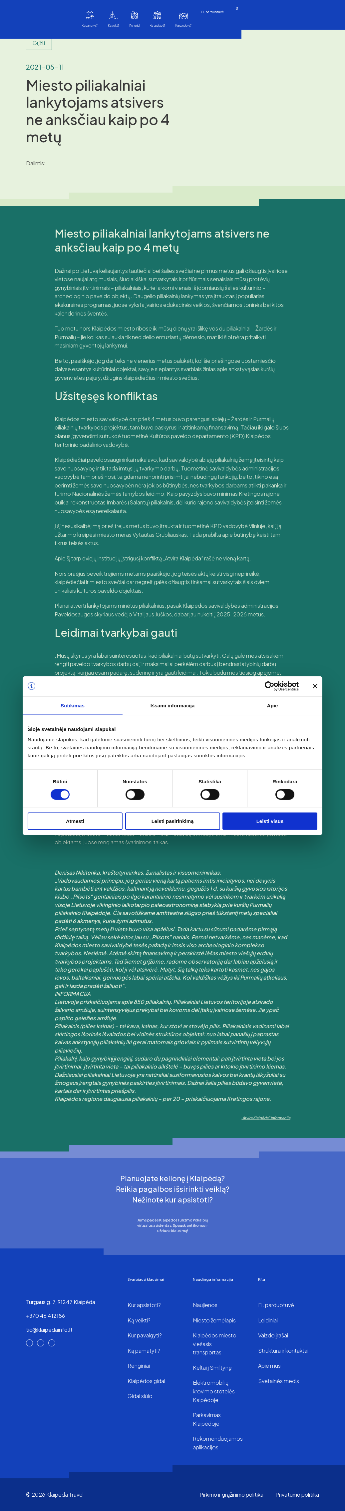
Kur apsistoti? (157, 25)
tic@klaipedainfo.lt (49, 1329)
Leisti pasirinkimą (173, 821)
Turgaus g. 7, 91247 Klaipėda (60, 1301)
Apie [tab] (272, 705)
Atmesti (75, 821)
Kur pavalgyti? (183, 25)
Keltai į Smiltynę (212, 1367)
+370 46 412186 (45, 1315)
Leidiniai (268, 1320)
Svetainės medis (278, 1380)
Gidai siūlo (140, 1395)
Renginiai (134, 25)
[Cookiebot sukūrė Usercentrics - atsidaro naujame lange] (269, 686)
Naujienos (205, 1304)
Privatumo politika (297, 1494)
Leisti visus (270, 821)
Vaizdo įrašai (273, 1335)
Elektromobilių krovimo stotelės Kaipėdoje (214, 1391)
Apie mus (269, 1365)
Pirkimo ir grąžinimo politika (231, 1494)
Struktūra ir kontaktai (283, 1350)
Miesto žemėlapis (214, 1320)
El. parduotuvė (212, 12)
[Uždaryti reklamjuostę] (315, 686)
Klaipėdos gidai (146, 1380)
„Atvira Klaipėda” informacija (265, 1118)
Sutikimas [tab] (73, 705)
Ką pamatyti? (90, 25)
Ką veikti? (113, 25)
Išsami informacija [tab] (173, 705)
